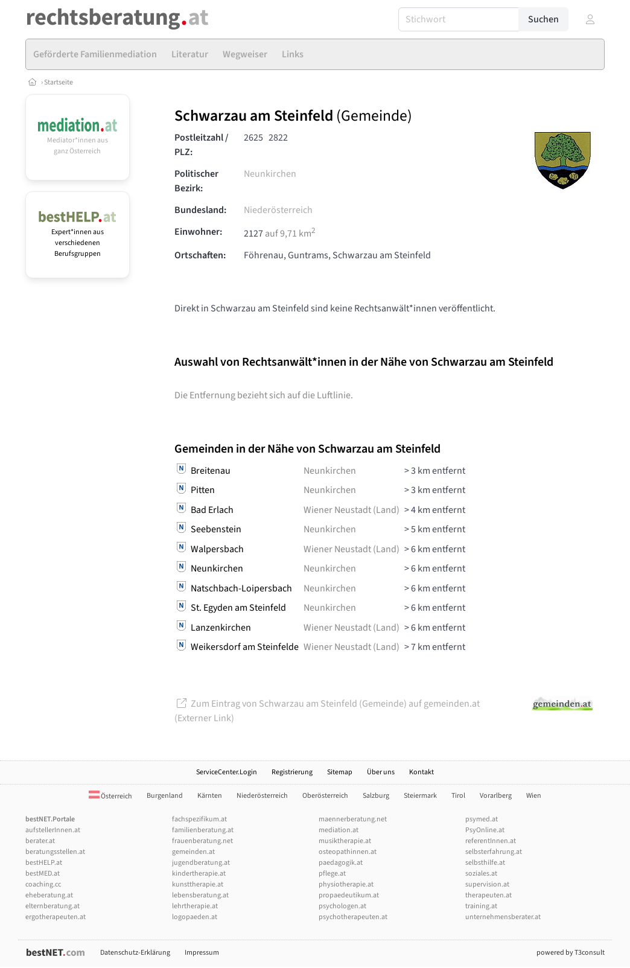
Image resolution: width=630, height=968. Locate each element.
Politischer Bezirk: (196, 181)
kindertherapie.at (199, 873)
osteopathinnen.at (348, 852)
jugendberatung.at (201, 863)
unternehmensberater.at (503, 917)
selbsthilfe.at (485, 863)
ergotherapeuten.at (55, 917)
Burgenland (165, 796)
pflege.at (332, 873)
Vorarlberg (496, 796)
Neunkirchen (270, 173)
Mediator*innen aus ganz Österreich (77, 140)
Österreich (110, 796)
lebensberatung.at (200, 895)
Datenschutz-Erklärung (135, 952)
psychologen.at (342, 906)
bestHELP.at (43, 863)
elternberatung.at (52, 906)
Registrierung (292, 772)
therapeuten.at (488, 895)
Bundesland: (200, 210)
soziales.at (481, 873)
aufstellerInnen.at (52, 830)
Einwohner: (198, 231)
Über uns (381, 772)
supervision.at (487, 884)
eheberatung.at (49, 895)
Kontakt (421, 772)
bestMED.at (42, 873)
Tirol (458, 796)
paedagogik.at (341, 863)
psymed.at (481, 819)
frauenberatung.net (202, 841)
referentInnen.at (490, 841)
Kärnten (209, 796)
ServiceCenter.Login (226, 772)
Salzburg (376, 796)
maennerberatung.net (353, 819)
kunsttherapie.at (197, 884)
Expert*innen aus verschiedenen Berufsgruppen (77, 237)
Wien (533, 796)
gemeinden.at (193, 852)
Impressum (202, 952)
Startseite (58, 82)
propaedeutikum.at (349, 895)
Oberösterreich (325, 796)
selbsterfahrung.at (493, 852)
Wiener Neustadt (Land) (351, 510)
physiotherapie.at (346, 884)
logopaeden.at (194, 917)
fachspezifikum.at (199, 819)
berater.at (40, 841)
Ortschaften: (200, 255)
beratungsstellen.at (55, 852)
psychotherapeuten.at (353, 917)
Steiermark (420, 796)
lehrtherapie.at (195, 906)
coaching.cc (43, 884)
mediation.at (338, 830)
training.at (481, 906)
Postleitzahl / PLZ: (201, 145)
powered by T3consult (570, 952)
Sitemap (339, 772)
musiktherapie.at (345, 841)
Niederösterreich (278, 210)
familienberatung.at (203, 830)
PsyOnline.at (484, 830)
